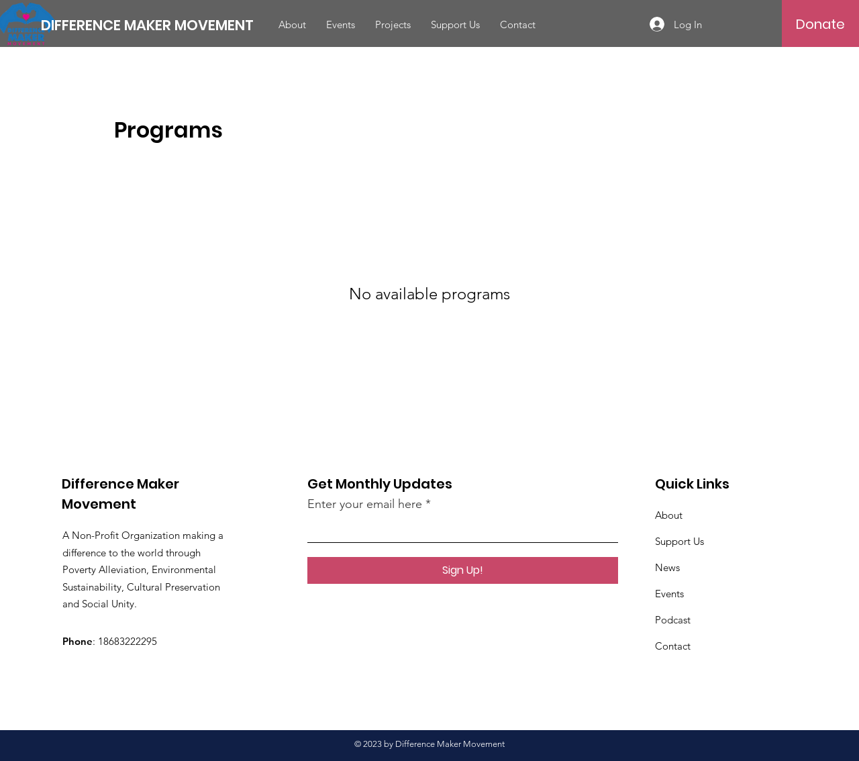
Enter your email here (364, 504)
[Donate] (820, 24)
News (667, 567)
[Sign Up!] (462, 570)
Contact (673, 646)
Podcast (673, 619)
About (669, 515)
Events (669, 593)
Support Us (679, 541)
